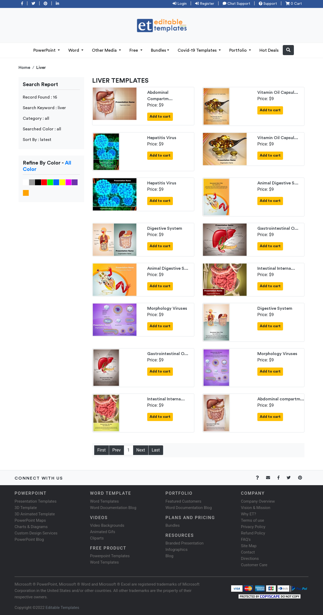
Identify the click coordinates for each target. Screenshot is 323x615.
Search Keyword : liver (44, 108)
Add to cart (160, 116)
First (101, 450)
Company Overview (258, 501)
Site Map (249, 545)
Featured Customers (183, 501)
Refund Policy (253, 533)
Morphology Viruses (167, 308)
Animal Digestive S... (277, 183)
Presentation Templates (35, 501)
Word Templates (104, 501)
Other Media (105, 50)
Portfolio (238, 50)
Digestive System (164, 228)
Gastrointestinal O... (277, 228)
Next (140, 450)
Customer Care (254, 565)
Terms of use (252, 520)
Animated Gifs (102, 531)
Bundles (158, 50)
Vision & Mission (255, 507)
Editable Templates (62, 607)
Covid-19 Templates (198, 50)
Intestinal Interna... (276, 268)
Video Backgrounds (107, 525)
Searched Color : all (42, 129)
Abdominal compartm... (280, 399)
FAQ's (246, 539)
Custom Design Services (36, 533)
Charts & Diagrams (31, 526)
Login (180, 4)
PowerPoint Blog (29, 539)
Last (156, 450)
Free (134, 50)
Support (268, 4)
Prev (116, 450)
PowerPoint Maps (30, 520)
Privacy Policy (253, 526)
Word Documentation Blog (113, 507)
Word (74, 50)
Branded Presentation (184, 543)
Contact (248, 552)
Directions (250, 558)
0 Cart (293, 4)
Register (204, 4)
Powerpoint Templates (110, 556)
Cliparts (97, 538)
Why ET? (248, 514)
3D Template (26, 507)
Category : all (36, 118)
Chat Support (236, 4)
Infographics (176, 549)
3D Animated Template (35, 514)
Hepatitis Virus (161, 138)
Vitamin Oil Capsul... (277, 92)
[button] (288, 50)
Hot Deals (269, 50)
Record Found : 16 (40, 97)
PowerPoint (45, 50)
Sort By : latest (37, 140)
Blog (169, 556)
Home (24, 67)
